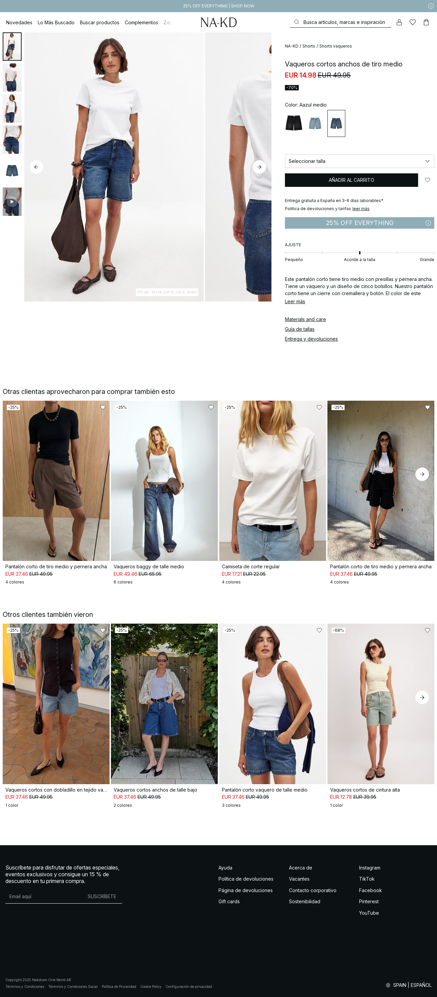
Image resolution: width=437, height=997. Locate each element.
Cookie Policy (151, 987)
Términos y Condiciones (24, 987)
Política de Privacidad (119, 987)
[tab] (12, 46)
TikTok (367, 879)
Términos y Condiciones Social (73, 987)
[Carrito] (426, 22)
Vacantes (299, 879)
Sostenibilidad (304, 901)
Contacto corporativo (313, 890)
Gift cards (229, 901)
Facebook (370, 890)
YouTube (369, 913)
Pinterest (369, 901)
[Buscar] (340, 22)
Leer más (295, 301)
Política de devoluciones (245, 879)
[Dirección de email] (43, 896)
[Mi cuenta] (399, 22)
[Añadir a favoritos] (427, 180)
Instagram (369, 868)
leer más (361, 208)
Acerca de (300, 868)
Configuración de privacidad (189, 987)
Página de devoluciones (245, 890)
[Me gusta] (412, 22)
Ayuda (225, 868)
